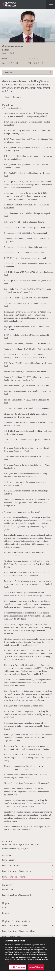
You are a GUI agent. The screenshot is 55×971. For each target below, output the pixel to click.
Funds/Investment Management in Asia (19, 931)
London (5, 58)
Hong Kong (33, 58)
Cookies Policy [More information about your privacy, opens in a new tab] (13, 963)
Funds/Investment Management (16, 871)
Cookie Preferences (17, 968)
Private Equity (8, 860)
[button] (50, 4)
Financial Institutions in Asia (14, 925)
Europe (5, 913)
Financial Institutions (11, 865)
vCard (11, 53)
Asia (4, 907)
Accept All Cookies (36, 968)
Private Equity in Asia (11, 936)
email (4, 53)
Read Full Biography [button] (13, 97)
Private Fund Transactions (13, 876)
